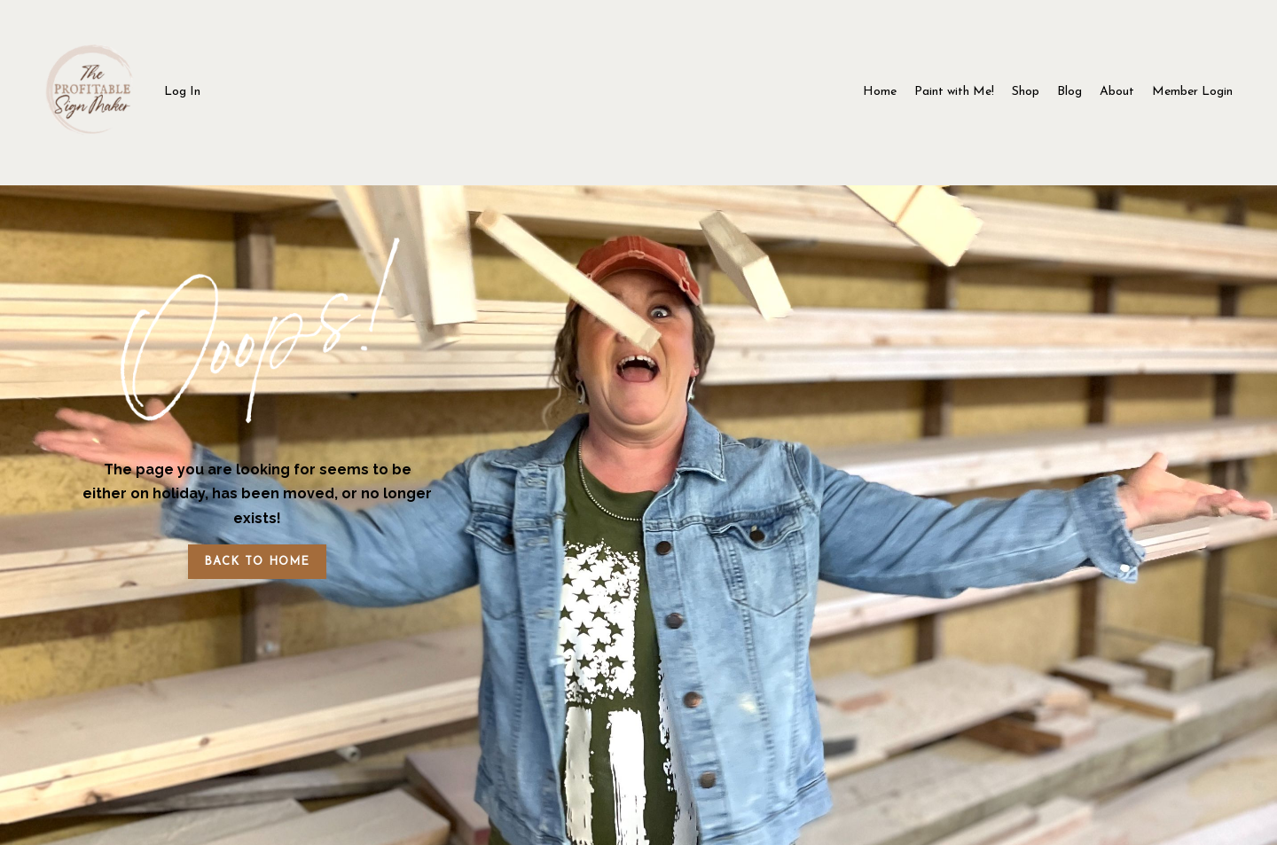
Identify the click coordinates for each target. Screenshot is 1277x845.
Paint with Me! (954, 91)
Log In (182, 91)
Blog (1069, 91)
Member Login (1192, 91)
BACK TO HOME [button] (257, 561)
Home (880, 91)
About (1117, 91)
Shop (1025, 91)
